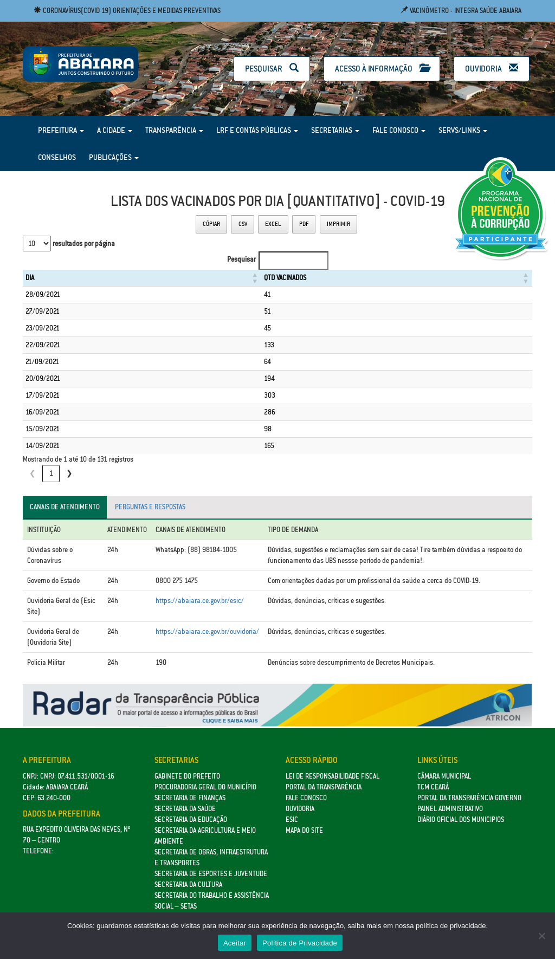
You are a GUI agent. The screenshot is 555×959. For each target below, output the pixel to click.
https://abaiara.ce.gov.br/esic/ (200, 601)
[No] (541, 935)
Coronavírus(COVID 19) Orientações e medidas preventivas (127, 11)
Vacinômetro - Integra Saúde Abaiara (461, 11)
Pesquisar (272, 68)
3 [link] (88, 473)
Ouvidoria (491, 68)
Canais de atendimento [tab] (65, 507)
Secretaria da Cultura (188, 884)
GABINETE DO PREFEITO (187, 776)
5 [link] (125, 473)
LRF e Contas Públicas (257, 130)
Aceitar (234, 943)
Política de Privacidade (299, 943)
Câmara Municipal (444, 776)
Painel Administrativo (450, 809)
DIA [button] (29, 278)
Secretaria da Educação (190, 819)
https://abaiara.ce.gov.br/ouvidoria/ (207, 631)
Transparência (174, 130)
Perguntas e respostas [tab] (150, 507)
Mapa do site (304, 830)
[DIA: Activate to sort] (127, 278)
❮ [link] (32, 473)
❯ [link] (184, 473)
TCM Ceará (433, 787)
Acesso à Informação (382, 68)
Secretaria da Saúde (185, 809)
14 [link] (166, 473)
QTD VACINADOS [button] (255, 278)
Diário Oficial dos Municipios (460, 819)
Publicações (114, 157)
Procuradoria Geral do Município (205, 787)
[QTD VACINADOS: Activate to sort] (381, 278)
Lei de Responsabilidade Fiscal (332, 776)
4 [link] (106, 473)
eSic (292, 819)
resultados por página (83, 243)
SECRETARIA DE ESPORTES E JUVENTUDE (210, 874)
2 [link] (70, 473)
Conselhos (57, 157)
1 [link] (51, 473)
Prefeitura (61, 130)
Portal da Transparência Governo (469, 798)
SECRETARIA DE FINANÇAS (189, 798)
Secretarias (335, 130)
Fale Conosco (398, 130)
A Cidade (114, 130)
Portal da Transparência (324, 787)
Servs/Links (462, 130)
